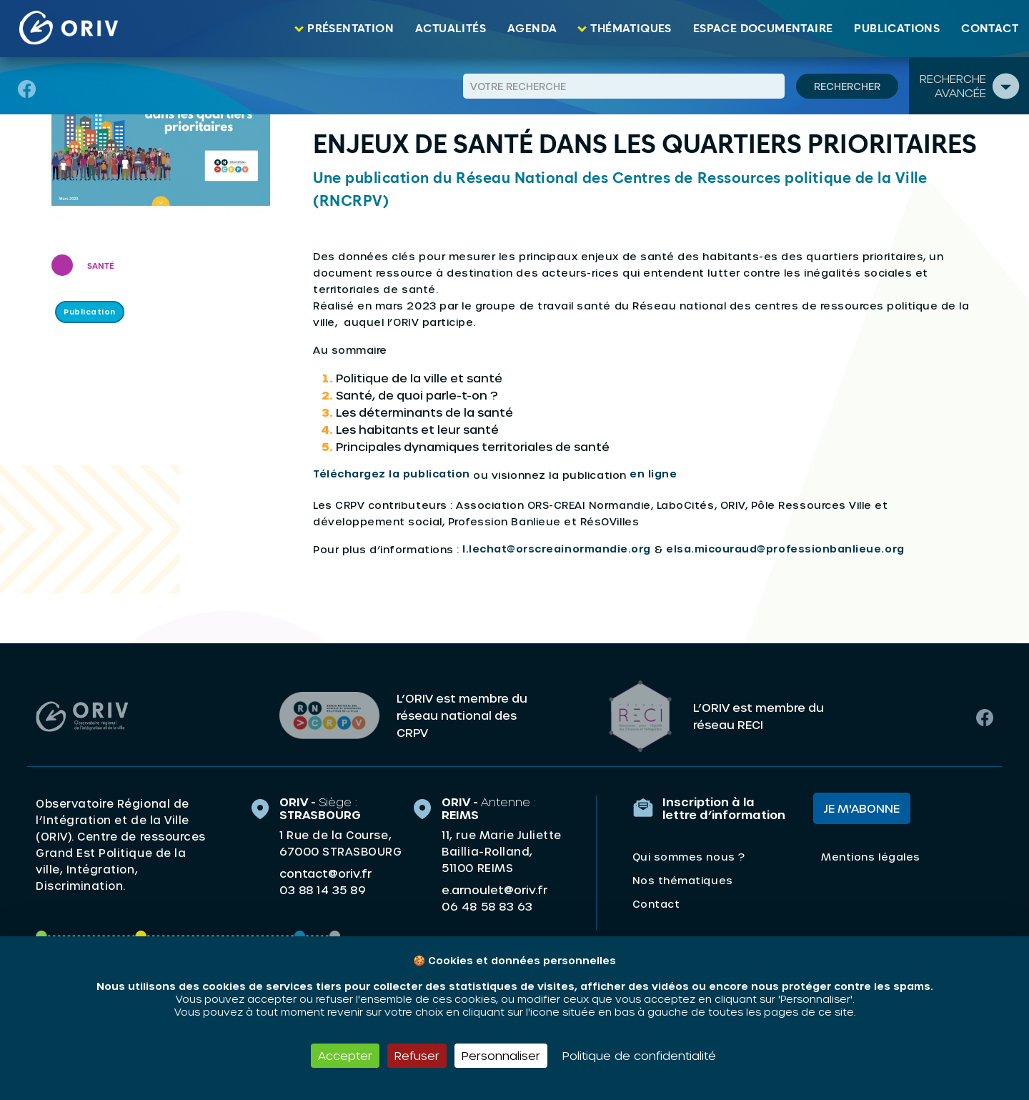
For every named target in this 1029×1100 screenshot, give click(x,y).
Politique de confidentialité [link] (639, 1055)
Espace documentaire (763, 28)
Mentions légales (870, 855)
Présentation (350, 28)
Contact (989, 28)
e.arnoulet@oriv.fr (494, 888)
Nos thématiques (682, 879)
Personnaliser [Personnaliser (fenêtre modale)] (501, 1055)
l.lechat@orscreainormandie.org (556, 548)
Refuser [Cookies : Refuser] (416, 1055)
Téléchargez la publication (391, 473)
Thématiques (630, 28)
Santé (100, 266)
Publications (897, 28)
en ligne (653, 473)
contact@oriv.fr (325, 871)
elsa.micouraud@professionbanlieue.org (785, 548)
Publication (90, 311)
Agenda (532, 28)
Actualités (450, 28)
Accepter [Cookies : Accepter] (345, 1055)
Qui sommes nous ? (688, 855)
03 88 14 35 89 (322, 888)
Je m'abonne (862, 806)
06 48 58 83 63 (487, 904)
